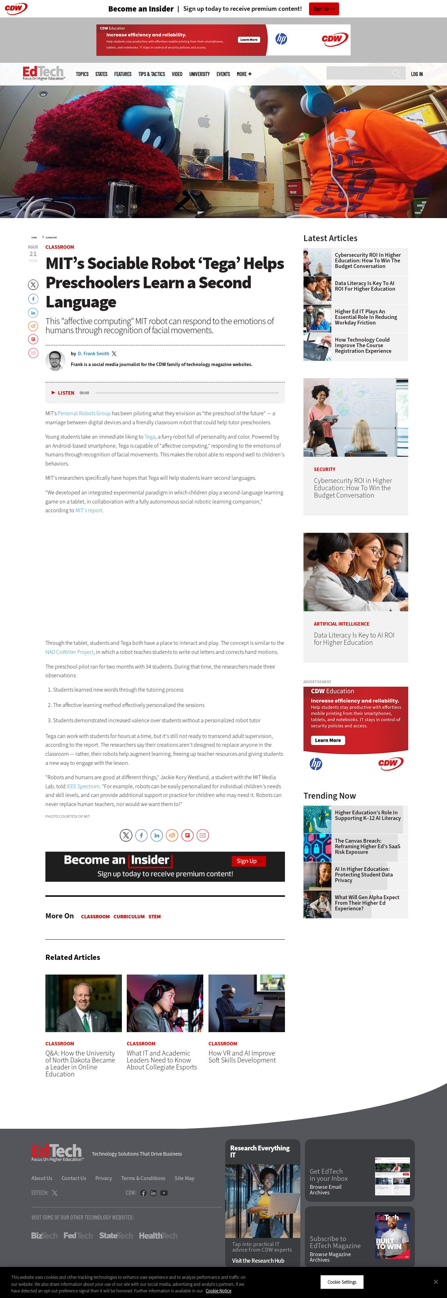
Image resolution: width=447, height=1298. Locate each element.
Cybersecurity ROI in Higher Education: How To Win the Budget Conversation (368, 260)
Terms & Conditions (143, 1178)
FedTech (78, 1235)
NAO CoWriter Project (69, 652)
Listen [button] (66, 393)
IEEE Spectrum (83, 786)
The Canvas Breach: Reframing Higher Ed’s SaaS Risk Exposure (368, 846)
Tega (150, 436)
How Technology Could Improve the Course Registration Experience (363, 345)
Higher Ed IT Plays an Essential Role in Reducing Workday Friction (366, 317)
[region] (223, 1282)
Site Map (185, 1178)
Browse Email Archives (326, 1190)
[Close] (436, 1281)
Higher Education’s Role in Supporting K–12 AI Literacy (368, 815)
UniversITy (199, 74)
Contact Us (73, 1178)
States (101, 74)
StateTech (116, 1235)
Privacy (103, 1178)
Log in (417, 74)
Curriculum (129, 916)
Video (177, 74)
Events (223, 74)
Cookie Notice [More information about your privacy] (218, 1291)
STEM (154, 916)
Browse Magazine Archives (330, 1257)
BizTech (44, 1235)
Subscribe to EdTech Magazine (335, 1242)
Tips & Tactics (151, 74)
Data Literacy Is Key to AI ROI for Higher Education (365, 286)
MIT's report (88, 510)
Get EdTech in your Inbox (329, 1175)
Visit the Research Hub (258, 1261)
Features (122, 74)
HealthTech (158, 1235)
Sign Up (321, 9)
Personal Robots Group (84, 413)
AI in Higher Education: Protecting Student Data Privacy (364, 874)
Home (34, 237)
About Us (41, 1178)
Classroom (51, 237)
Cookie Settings (342, 1282)
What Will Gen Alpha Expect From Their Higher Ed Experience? (367, 903)
